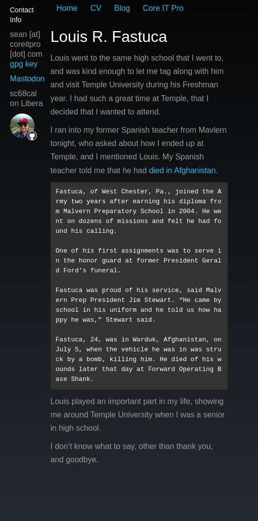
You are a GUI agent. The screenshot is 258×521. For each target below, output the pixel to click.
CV (95, 8)
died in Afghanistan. (183, 170)
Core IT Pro (163, 8)
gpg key (24, 64)
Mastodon (27, 78)
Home (67, 8)
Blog (122, 8)
